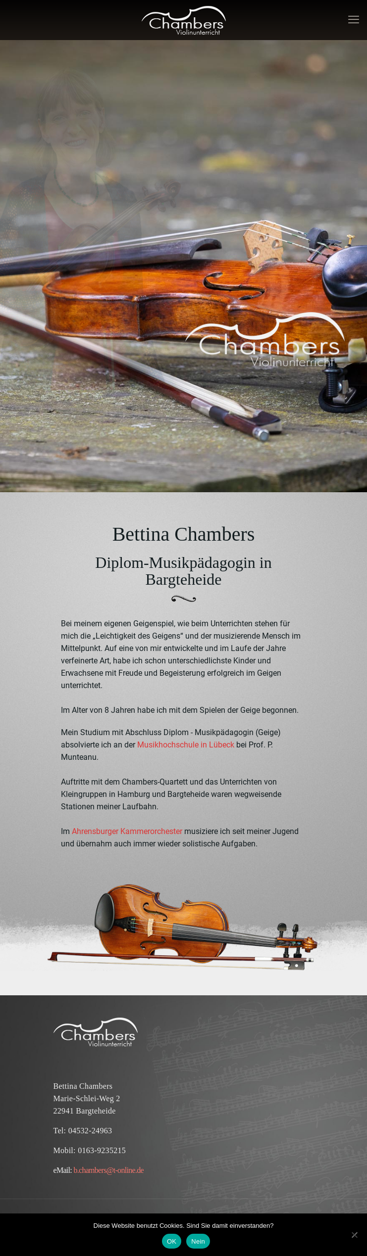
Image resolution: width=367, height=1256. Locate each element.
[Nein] (355, 1235)
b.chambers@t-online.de (108, 1170)
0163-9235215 (102, 1150)
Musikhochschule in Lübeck (185, 744)
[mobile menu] (353, 19)
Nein (198, 1241)
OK (171, 1241)
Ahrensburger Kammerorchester (126, 831)
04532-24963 (90, 1130)
